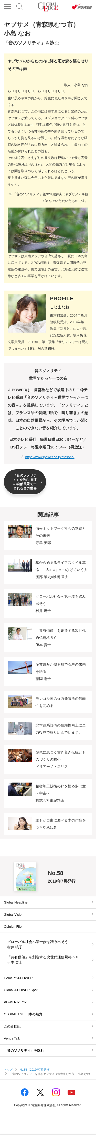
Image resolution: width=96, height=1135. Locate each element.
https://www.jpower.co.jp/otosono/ (49, 457)
